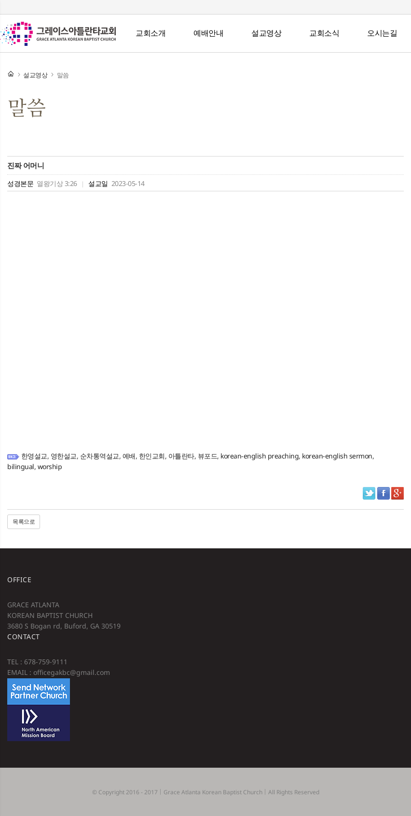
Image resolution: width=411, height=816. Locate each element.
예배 (129, 455)
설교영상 (266, 33)
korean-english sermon (337, 455)
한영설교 (34, 455)
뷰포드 (208, 455)
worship (50, 466)
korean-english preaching (259, 455)
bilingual (20, 466)
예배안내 (208, 33)
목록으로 (24, 521)
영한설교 (64, 455)
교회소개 (150, 33)
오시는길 (382, 33)
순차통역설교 (99, 455)
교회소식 (324, 33)
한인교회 (152, 455)
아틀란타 (181, 455)
